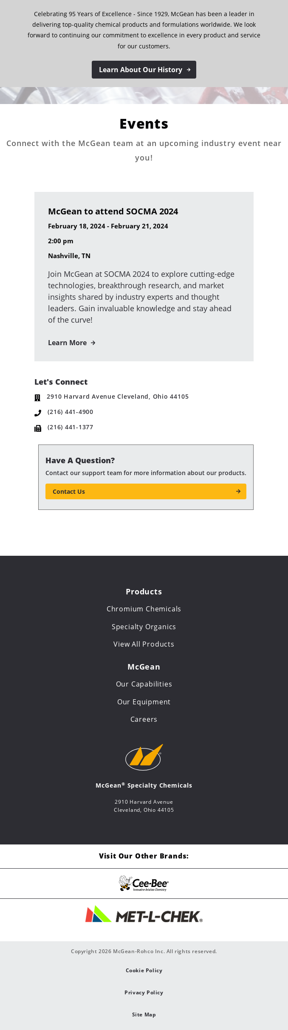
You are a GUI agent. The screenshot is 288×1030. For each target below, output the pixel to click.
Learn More (67, 342)
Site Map (144, 1014)
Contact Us (69, 491)
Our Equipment (144, 701)
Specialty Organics (144, 626)
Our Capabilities (144, 684)
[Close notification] (274, 43)
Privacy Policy (143, 992)
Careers (144, 719)
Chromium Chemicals (144, 608)
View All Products (144, 644)
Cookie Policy (144, 970)
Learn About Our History (140, 69)
